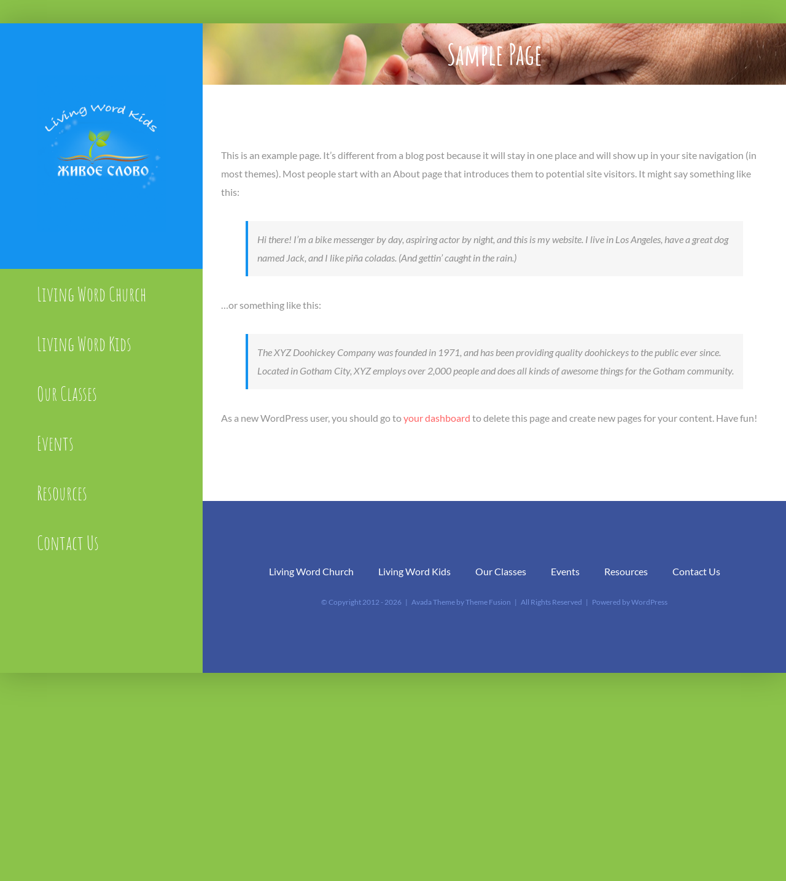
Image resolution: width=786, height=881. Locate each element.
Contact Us (696, 571)
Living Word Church (311, 571)
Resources (626, 571)
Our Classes (500, 571)
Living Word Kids (414, 571)
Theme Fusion (488, 602)
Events (565, 571)
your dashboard (436, 418)
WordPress (649, 602)
